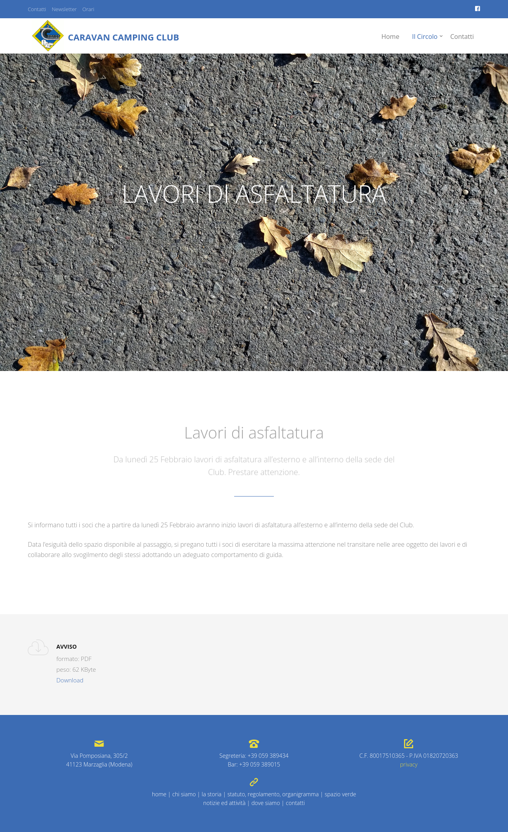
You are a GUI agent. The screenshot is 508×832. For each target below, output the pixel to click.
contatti (295, 803)
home (159, 794)
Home (390, 36)
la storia (211, 794)
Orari (88, 9)
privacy (409, 764)
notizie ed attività (224, 803)
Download (69, 680)
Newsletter (64, 9)
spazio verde (340, 794)
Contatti (37, 9)
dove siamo (265, 803)
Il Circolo (424, 36)
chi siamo (184, 794)
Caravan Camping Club (123, 37)
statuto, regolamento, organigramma (273, 794)
